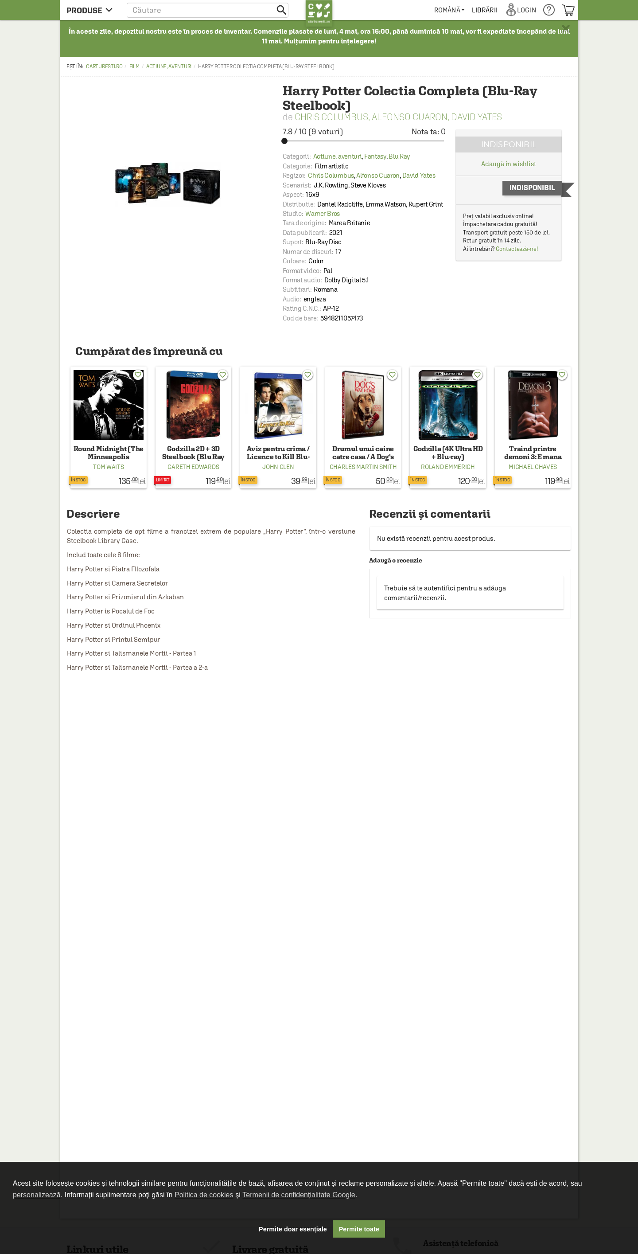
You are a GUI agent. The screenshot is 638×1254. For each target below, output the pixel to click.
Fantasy (375, 156)
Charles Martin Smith (363, 466)
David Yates (476, 117)
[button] (207, 10)
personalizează (37, 1195)
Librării (485, 10)
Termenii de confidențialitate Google (298, 1195)
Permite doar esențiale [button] (293, 1229)
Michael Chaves (533, 466)
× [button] (565, 29)
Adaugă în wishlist (508, 164)
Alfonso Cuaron (409, 117)
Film (134, 66)
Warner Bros (322, 213)
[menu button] (92, 10)
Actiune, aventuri (168, 66)
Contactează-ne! (517, 249)
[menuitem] (449, 10)
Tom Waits (108, 466)
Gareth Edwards (193, 466)
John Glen (278, 466)
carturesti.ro (104, 66)
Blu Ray (399, 156)
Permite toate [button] (359, 1229)
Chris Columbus (331, 117)
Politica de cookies (204, 1195)
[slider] (364, 141)
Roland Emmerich (448, 466)
